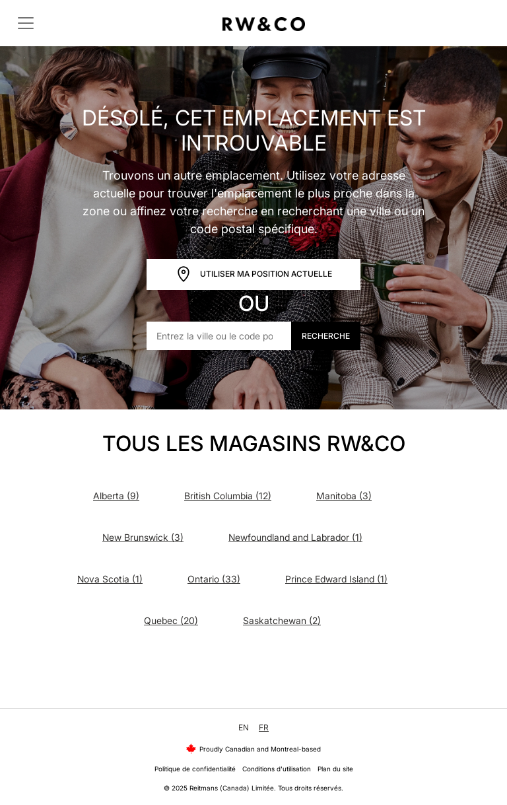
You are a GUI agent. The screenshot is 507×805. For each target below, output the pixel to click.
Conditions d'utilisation (276, 769)
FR (264, 727)
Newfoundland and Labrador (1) (295, 537)
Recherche (326, 336)
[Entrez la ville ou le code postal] (219, 336)
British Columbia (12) (227, 495)
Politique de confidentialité (195, 769)
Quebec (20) (171, 620)
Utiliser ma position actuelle (254, 274)
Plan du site (335, 769)
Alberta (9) (116, 495)
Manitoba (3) (344, 495)
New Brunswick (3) (143, 537)
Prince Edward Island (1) (336, 578)
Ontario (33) (213, 578)
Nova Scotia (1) (110, 578)
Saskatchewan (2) (282, 620)
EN (243, 727)
